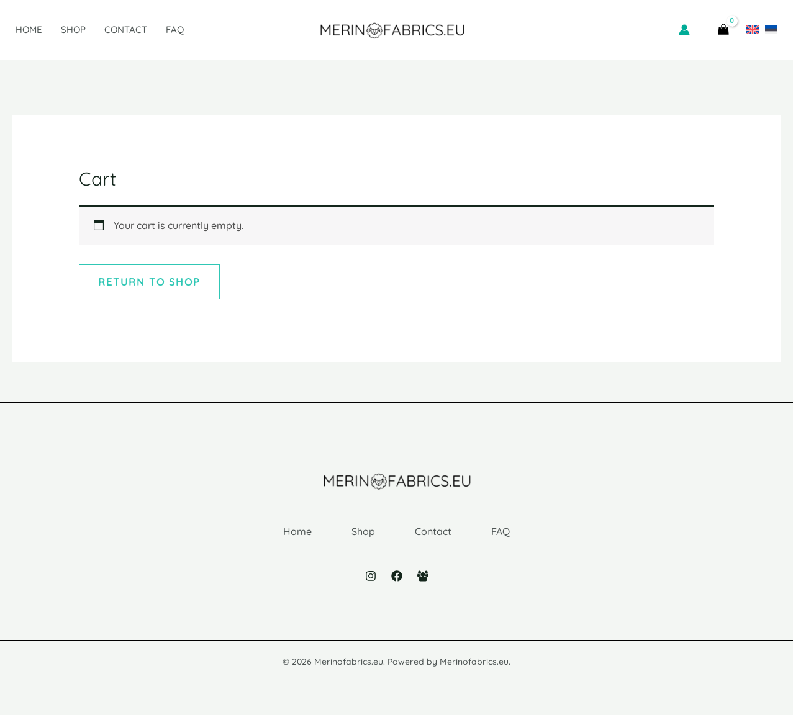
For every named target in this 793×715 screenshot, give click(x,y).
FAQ (175, 29)
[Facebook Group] (422, 576)
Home (29, 29)
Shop (73, 29)
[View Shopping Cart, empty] (723, 29)
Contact (125, 29)
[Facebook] (396, 576)
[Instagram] (370, 576)
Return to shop (149, 282)
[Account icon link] (684, 29)
